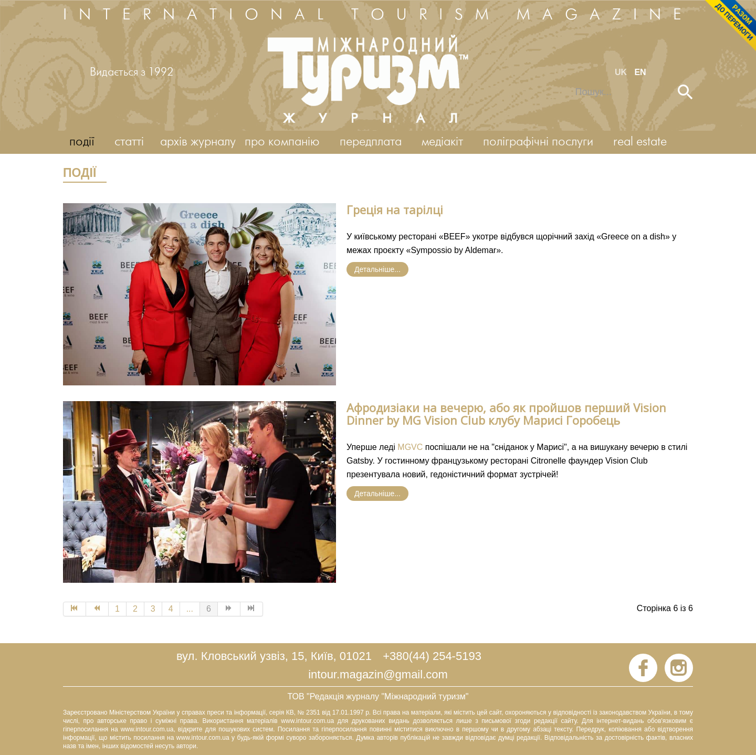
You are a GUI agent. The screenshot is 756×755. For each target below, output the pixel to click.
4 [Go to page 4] (171, 608)
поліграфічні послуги (538, 142)
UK (622, 72)
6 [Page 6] (208, 608)
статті (129, 142)
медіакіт (442, 142)
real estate (640, 142)
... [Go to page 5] (189, 608)
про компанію (282, 142)
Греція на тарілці (394, 209)
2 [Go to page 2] (135, 608)
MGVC (410, 447)
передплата (371, 142)
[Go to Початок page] (74, 609)
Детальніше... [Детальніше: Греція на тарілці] (377, 269)
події (81, 142)
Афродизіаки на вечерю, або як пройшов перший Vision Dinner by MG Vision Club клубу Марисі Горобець (506, 414)
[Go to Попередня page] (97, 609)
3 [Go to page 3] (153, 608)
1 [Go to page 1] (117, 608)
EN (640, 72)
